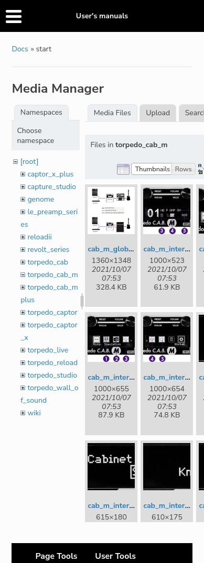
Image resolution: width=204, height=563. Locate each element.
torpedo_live (47, 350)
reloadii (39, 237)
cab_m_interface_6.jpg (126, 506)
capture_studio (51, 187)
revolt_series (48, 250)
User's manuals (102, 16)
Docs (20, 49)
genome (40, 199)
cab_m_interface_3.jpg (126, 377)
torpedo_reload (52, 363)
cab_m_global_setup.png (130, 249)
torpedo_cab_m (52, 275)
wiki (33, 413)
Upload (158, 113)
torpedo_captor (52, 312)
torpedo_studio (52, 375)
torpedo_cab (47, 262)
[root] (29, 162)
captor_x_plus (50, 174)
